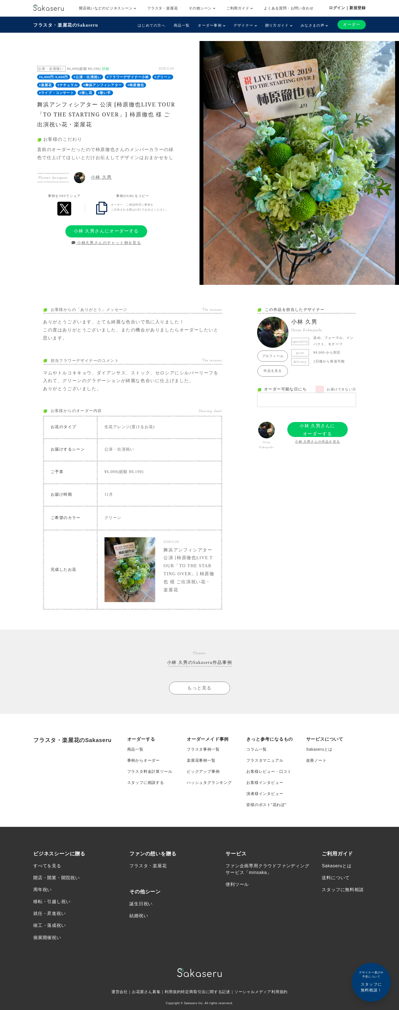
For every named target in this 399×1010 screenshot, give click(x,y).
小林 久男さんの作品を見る (317, 442)
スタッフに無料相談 (343, 889)
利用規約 (173, 992)
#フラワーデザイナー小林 (128, 77)
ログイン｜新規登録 (347, 8)
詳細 (105, 69)
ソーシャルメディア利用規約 (261, 992)
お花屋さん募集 (146, 992)
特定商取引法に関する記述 (205, 992)
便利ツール (237, 884)
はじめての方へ (151, 25)
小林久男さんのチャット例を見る (106, 243)
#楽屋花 (45, 85)
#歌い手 (104, 93)
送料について (336, 877)
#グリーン (163, 77)
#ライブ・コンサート (56, 93)
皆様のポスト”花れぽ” (266, 804)
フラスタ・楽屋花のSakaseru (65, 25)
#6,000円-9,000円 (53, 77)
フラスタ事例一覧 (203, 749)
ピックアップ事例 (203, 771)
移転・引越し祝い (51, 901)
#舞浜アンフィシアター (102, 85)
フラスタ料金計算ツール (149, 771)
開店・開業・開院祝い (56, 877)
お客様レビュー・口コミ (268, 771)
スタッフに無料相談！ (371, 981)
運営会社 (119, 992)
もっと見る (199, 688)
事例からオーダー (143, 760)
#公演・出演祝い (87, 77)
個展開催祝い (47, 937)
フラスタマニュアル (264, 760)
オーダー (351, 24)
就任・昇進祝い (49, 913)
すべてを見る (47, 865)
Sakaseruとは (319, 749)
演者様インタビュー (264, 793)
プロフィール (273, 356)
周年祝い (42, 889)
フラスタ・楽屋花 (162, 8)
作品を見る (273, 371)
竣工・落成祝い (49, 925)
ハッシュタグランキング (209, 782)
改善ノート (316, 760)
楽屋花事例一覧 (201, 760)
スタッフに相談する (145, 782)
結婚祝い (138, 915)
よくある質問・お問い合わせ (288, 8)
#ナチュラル (68, 85)
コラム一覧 (256, 749)
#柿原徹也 (135, 85)
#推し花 (86, 93)
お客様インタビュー (264, 782)
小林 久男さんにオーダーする (106, 231)
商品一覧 (182, 25)
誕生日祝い (141, 903)
